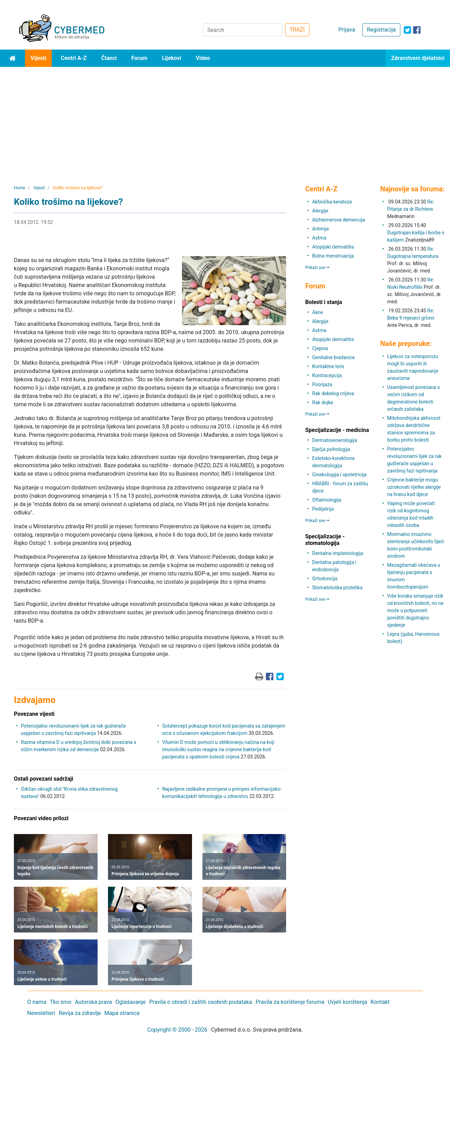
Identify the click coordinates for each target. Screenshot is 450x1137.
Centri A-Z (73, 58)
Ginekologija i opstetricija (339, 474)
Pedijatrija (323, 509)
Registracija (381, 29)
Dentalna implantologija (337, 553)
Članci (109, 58)
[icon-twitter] (407, 30)
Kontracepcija (327, 375)
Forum (139, 58)
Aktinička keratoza (332, 202)
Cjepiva (320, 348)
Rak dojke (322, 402)
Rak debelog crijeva (333, 393)
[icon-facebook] (416, 30)
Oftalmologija (326, 500)
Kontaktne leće (328, 366)
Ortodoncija (324, 578)
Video (203, 58)
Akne (317, 312)
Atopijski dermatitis (333, 247)
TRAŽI (297, 29)
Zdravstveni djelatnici (417, 58)
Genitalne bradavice (333, 357)
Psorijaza (322, 384)
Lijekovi (171, 58)
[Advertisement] (225, 118)
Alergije (320, 211)
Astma (319, 238)
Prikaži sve (317, 267)
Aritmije (320, 229)
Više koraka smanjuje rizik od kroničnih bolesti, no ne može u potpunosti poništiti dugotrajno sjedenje (415, 610)
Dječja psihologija (331, 449)
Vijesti (38, 58)
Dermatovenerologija (334, 440)
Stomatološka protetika (337, 587)
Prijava (347, 29)
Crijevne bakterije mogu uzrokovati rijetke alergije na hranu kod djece (414, 487)
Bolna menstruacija (333, 256)
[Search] (242, 29)
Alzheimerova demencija (338, 220)
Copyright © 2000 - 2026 (177, 1029)
